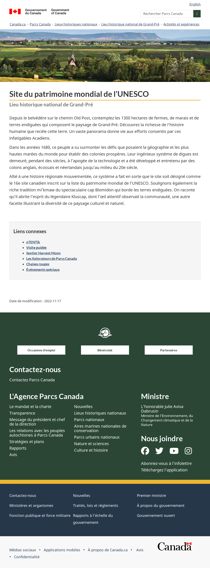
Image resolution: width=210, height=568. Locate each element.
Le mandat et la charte (30, 406)
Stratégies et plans (26, 441)
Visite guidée (36, 247)
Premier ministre (151, 495)
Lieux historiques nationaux (76, 24)
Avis (13, 454)
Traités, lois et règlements (95, 505)
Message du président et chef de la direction (37, 422)
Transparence (22, 413)
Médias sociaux (22, 549)
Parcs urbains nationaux (97, 437)
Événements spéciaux (43, 269)
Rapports (17, 448)
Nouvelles (83, 406)
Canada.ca (18, 24)
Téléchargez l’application (164, 470)
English (195, 4)
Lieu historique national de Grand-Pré (130, 24)
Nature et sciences (91, 443)
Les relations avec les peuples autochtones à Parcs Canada (37, 433)
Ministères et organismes (31, 505)
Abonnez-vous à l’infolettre (166, 463)
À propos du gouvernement (161, 505)
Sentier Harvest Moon (43, 253)
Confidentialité (26, 556)
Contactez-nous (22, 495)
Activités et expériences (181, 24)
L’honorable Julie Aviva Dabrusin (167, 415)
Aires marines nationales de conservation (100, 428)
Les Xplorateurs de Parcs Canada (51, 258)
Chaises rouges (37, 264)
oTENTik (33, 242)
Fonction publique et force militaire (39, 515)
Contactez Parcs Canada (32, 380)
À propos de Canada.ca (108, 549)
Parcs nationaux (89, 419)
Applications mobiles (62, 549)
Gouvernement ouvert (156, 515)
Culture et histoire (91, 450)
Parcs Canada (40, 24)
